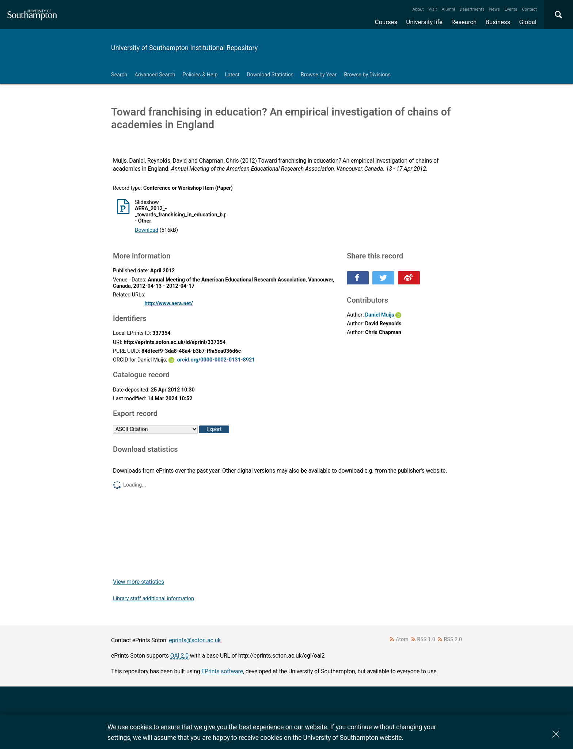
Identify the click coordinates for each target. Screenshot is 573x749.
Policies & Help (199, 75)
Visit (433, 9)
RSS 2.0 (453, 639)
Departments (472, 9)
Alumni (448, 9)
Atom (402, 639)
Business (498, 22)
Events (511, 9)
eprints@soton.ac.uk (195, 640)
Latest (232, 75)
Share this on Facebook (358, 277)
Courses (386, 22)
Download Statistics (270, 75)
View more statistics (138, 581)
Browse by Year (319, 75)
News (494, 9)
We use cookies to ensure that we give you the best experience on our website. (218, 727)
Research (464, 22)
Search (119, 75)
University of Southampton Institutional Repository (184, 48)
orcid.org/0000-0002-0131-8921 (216, 360)
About (418, 9)
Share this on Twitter (383, 277)
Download (146, 230)
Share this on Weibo (409, 277)
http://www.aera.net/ (168, 303)
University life (424, 22)
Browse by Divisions (367, 75)
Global (527, 22)
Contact (529, 9)
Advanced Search (154, 75)
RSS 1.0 (426, 639)
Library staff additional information (153, 598)
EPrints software (222, 671)
